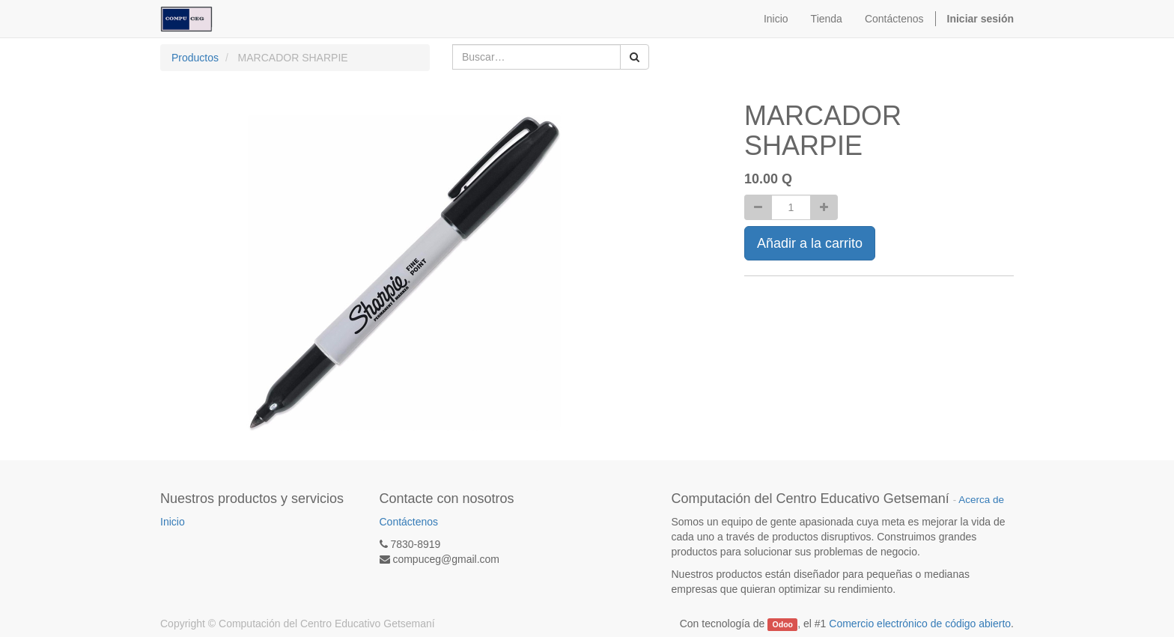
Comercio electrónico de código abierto (920, 624)
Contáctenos (409, 522)
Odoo (783, 624)
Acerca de (981, 499)
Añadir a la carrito (810, 243)
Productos (195, 58)
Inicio (172, 522)
